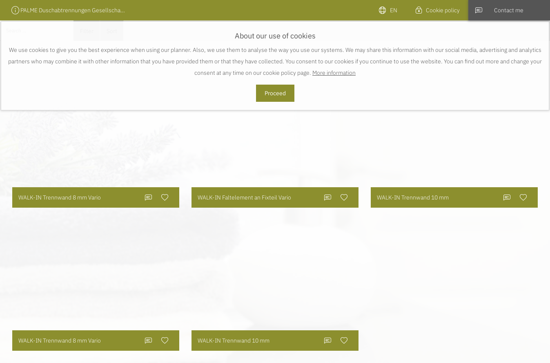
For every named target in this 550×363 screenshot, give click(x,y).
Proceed (275, 93)
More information (334, 72)
